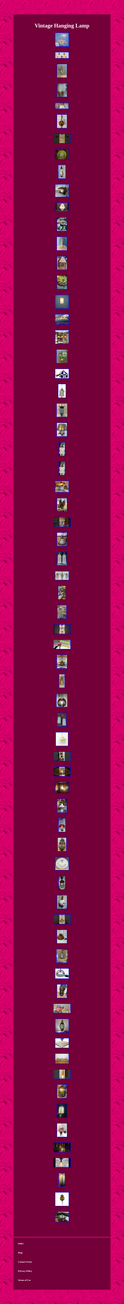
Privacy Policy (25, 1271)
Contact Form (25, 1261)
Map (20, 1252)
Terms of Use (24, 1280)
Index (21, 1243)
